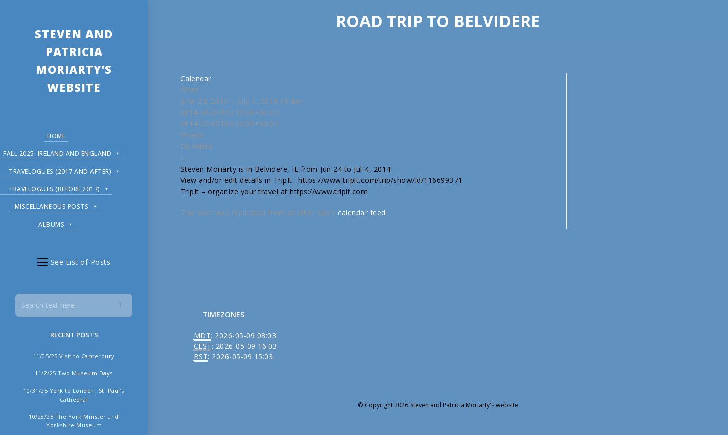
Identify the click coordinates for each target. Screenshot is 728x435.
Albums (56, 222)
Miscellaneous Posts (56, 205)
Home (56, 136)
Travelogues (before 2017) (59, 187)
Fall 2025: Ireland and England (62, 152)
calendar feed (362, 213)
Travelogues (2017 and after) (65, 169)
